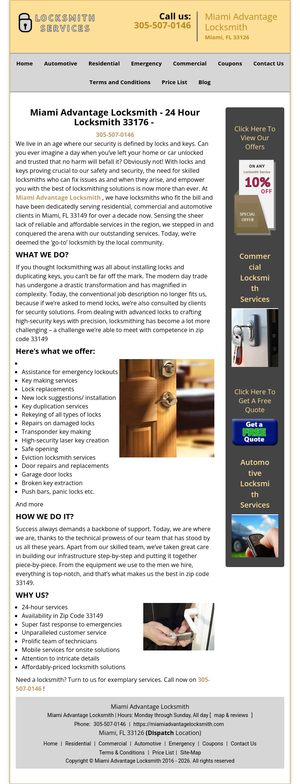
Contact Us (268, 63)
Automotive (60, 63)
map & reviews (232, 715)
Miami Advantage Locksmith (58, 197)
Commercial (189, 63)
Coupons (230, 63)
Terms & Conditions (122, 753)
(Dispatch (160, 733)
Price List (174, 82)
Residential (104, 63)
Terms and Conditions (119, 82)
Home (24, 63)
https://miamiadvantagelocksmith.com (179, 724)
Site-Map (190, 753)
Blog (205, 82)
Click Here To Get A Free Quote (255, 400)
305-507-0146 (162, 25)
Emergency (146, 63)
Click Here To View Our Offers (255, 137)
